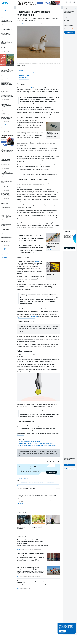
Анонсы (18, 548)
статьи (23, 133)
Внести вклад (51, 471)
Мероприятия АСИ (68, 22)
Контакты (66, 18)
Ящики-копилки (22, 73)
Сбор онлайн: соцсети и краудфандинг (28, 72)
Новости (18, 575)
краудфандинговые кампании (25, 480)
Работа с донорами (23, 77)
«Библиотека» (20, 434)
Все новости (4, 257)
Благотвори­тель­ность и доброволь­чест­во (33, 23)
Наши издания (67, 27)
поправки (37, 261)
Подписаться (70, 32)
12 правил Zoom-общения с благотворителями (29, 441)
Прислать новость (68, 23)
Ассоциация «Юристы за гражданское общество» (49, 484)
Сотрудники (66, 20)
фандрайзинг (42, 480)
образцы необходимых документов (26, 317)
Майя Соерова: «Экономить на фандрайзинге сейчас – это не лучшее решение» (37, 444)
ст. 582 (31, 87)
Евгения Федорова (20, 23)
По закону (21, 70)
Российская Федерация (23, 478)
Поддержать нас (67, 28)
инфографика (34, 315)
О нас (65, 17)
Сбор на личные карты (24, 75)
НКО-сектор (44, 23)
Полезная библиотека (68, 25)
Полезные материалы (24, 78)
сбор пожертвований (36, 480)
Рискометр (51, 424)
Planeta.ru (24, 221)
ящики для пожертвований (51, 480)
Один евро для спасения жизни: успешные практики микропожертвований (36, 443)
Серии (18, 8)
